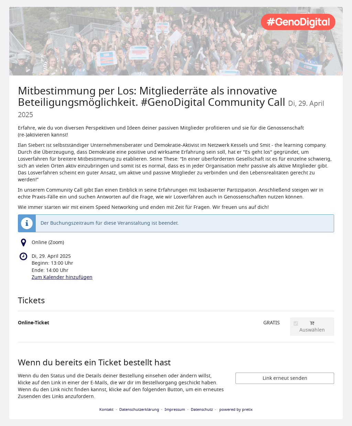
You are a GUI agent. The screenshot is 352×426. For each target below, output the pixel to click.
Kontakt (106, 409)
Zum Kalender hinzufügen (62, 277)
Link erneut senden (285, 378)
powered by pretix (236, 409)
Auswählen (309, 327)
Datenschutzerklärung (139, 409)
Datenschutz (202, 409)
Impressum (175, 409)
